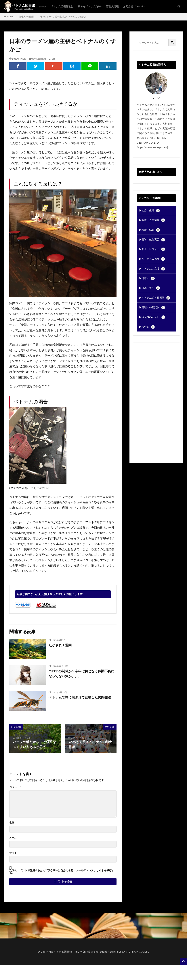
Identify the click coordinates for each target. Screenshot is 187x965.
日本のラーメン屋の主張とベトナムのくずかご (63, 16)
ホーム (42, 6)
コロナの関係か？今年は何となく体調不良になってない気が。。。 (81, 673)
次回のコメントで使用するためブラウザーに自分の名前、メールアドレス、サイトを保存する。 (61, 871)
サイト (13, 852)
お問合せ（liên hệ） (134, 6)
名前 (11, 822)
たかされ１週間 (60, 645)
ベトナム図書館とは (62, 6)
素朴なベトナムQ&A (90, 6)
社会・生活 (151, 210)
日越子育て (151, 288)
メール (13, 837)
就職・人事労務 (153, 220)
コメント (15, 787)
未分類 (148, 327)
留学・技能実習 (153, 239)
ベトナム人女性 (153, 269)
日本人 (148, 278)
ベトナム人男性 (153, 259)
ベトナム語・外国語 (156, 298)
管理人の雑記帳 (26, 16)
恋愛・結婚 (151, 230)
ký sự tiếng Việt (153, 317)
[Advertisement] (156, 401)
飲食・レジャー (153, 249)
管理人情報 (112, 6)
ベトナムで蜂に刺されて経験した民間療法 (80, 697)
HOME (10, 16)
